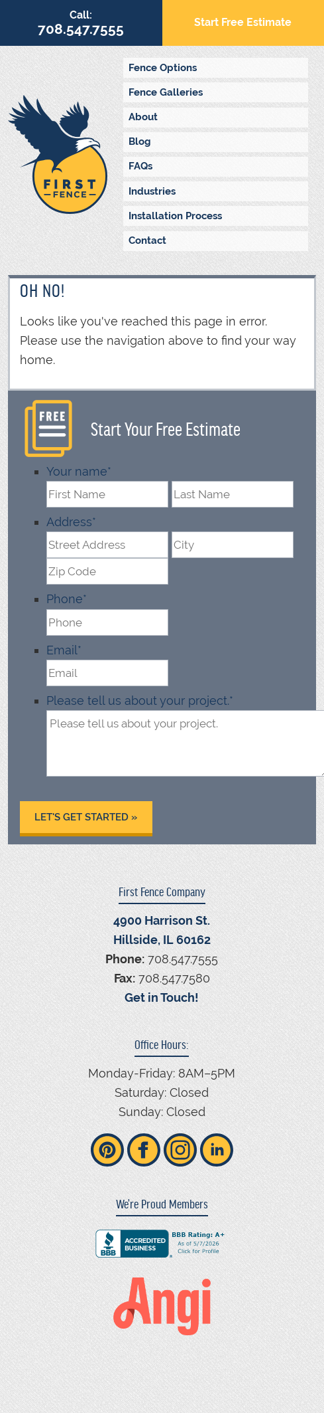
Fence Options (163, 68)
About (143, 117)
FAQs (140, 166)
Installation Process (175, 216)
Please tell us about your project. (139, 700)
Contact (147, 240)
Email (63, 650)
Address (71, 522)
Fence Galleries (166, 92)
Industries (152, 191)
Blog (140, 141)
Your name (78, 471)
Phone (66, 599)
